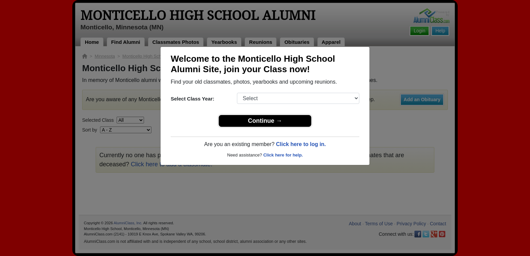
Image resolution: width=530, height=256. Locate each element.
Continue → (265, 120)
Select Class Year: (192, 99)
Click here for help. (283, 155)
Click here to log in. (301, 144)
